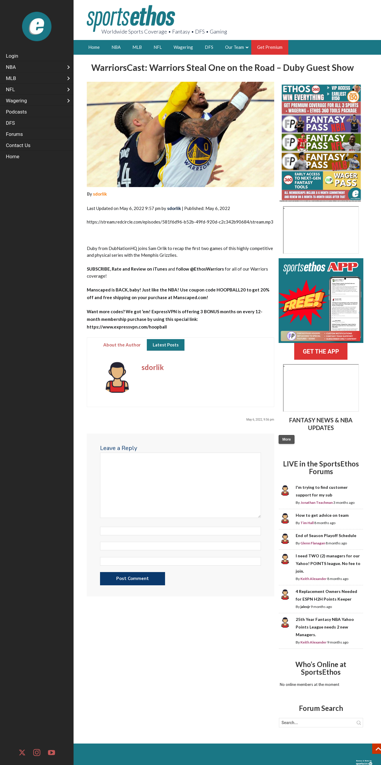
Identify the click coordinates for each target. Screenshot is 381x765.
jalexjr (305, 606)
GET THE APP (321, 351)
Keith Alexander (313, 578)
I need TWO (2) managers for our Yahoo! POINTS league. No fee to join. (328, 563)
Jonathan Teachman (316, 502)
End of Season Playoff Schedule (326, 535)
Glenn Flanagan (312, 543)
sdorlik (100, 193)
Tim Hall (307, 523)
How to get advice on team (322, 515)
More (286, 439)
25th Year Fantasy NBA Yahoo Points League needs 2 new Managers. (325, 627)
